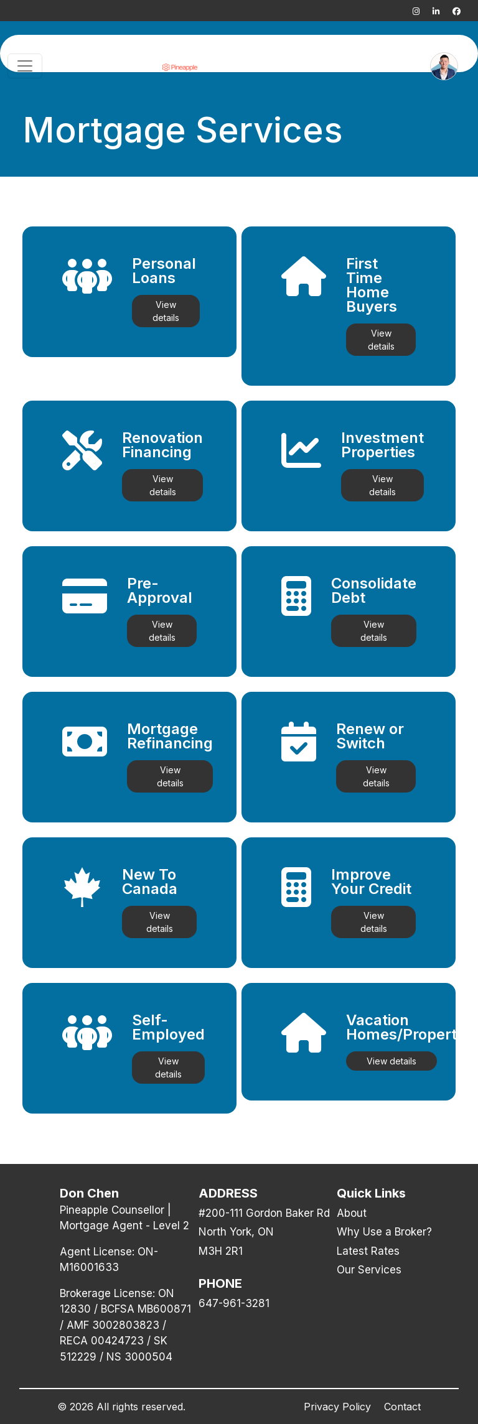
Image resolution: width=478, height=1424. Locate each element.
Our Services (369, 1269)
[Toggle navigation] (24, 66)
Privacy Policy (337, 1406)
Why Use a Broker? (384, 1232)
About (352, 1213)
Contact (402, 1406)
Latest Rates (368, 1251)
